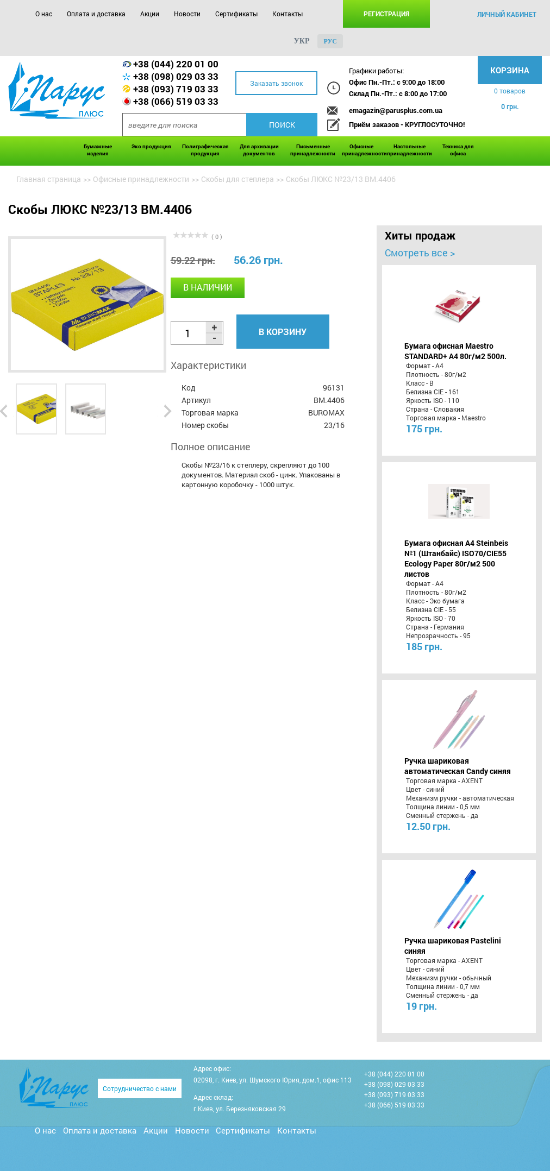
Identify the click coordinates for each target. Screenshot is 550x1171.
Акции (149, 13)
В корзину (283, 331)
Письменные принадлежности (312, 150)
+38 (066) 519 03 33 (175, 101)
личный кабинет (506, 14)
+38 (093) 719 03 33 (175, 89)
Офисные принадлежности (362, 150)
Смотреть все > (420, 252)
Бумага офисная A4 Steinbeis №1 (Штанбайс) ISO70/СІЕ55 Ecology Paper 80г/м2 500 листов (456, 558)
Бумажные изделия (98, 150)
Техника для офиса (458, 150)
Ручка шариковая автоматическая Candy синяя (457, 766)
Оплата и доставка (96, 13)
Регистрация (386, 13)
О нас (43, 13)
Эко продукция (151, 146)
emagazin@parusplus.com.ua (395, 110)
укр (302, 41)
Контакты (287, 13)
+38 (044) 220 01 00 (175, 64)
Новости (187, 13)
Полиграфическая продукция (205, 150)
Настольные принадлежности (409, 150)
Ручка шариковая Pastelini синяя (452, 945)
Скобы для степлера (237, 179)
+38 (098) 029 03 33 (175, 76)
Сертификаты (236, 13)
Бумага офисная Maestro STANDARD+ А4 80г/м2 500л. (455, 351)
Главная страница (48, 179)
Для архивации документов (259, 150)
